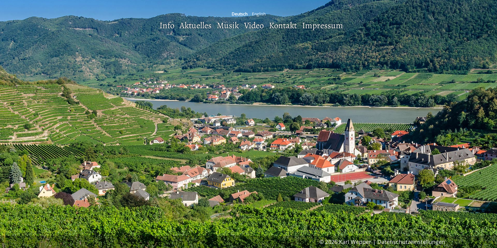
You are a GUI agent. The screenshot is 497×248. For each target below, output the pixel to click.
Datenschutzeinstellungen (411, 242)
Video (254, 25)
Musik (228, 25)
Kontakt (283, 25)
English (259, 14)
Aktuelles (195, 25)
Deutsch (239, 14)
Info (166, 25)
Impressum (322, 25)
